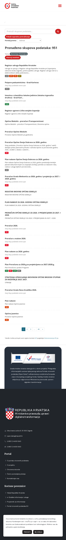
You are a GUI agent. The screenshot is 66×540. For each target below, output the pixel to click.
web (7, 76)
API (36, 338)
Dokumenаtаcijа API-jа (51, 338)
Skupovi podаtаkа (15, 22)
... (34, 329)
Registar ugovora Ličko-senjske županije (22, 110)
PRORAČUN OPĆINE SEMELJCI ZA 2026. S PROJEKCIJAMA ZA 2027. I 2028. (33, 214)
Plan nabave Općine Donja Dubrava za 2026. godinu (27, 159)
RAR (7, 170)
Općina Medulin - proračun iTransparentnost (24, 121)
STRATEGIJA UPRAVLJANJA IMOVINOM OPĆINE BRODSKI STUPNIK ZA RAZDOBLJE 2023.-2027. (32, 278)
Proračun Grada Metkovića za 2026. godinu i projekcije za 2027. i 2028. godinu (32, 177)
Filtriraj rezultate (12, 57)
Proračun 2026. (11, 225)
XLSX (7, 104)
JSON (11, 76)
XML (15, 76)
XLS (7, 271)
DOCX (7, 89)
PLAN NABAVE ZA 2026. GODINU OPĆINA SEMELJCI (26, 202)
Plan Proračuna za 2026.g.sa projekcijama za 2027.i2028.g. (29, 264)
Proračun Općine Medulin (16, 132)
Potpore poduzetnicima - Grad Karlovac (22, 82)
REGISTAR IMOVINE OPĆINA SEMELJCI (21, 191)
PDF (7, 153)
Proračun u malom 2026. (15, 238)
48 (38, 329)
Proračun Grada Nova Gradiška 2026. (21, 290)
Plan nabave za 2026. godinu (17, 251)
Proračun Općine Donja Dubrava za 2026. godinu (26, 142)
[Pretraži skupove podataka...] (30, 31)
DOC (19, 271)
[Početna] (2, 22)
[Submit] (58, 31)
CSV (20, 76)
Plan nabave (10, 301)
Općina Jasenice (12, 313)
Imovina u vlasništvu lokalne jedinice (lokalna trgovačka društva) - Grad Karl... (29, 96)
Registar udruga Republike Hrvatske (20, 65)
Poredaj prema (10, 40)
